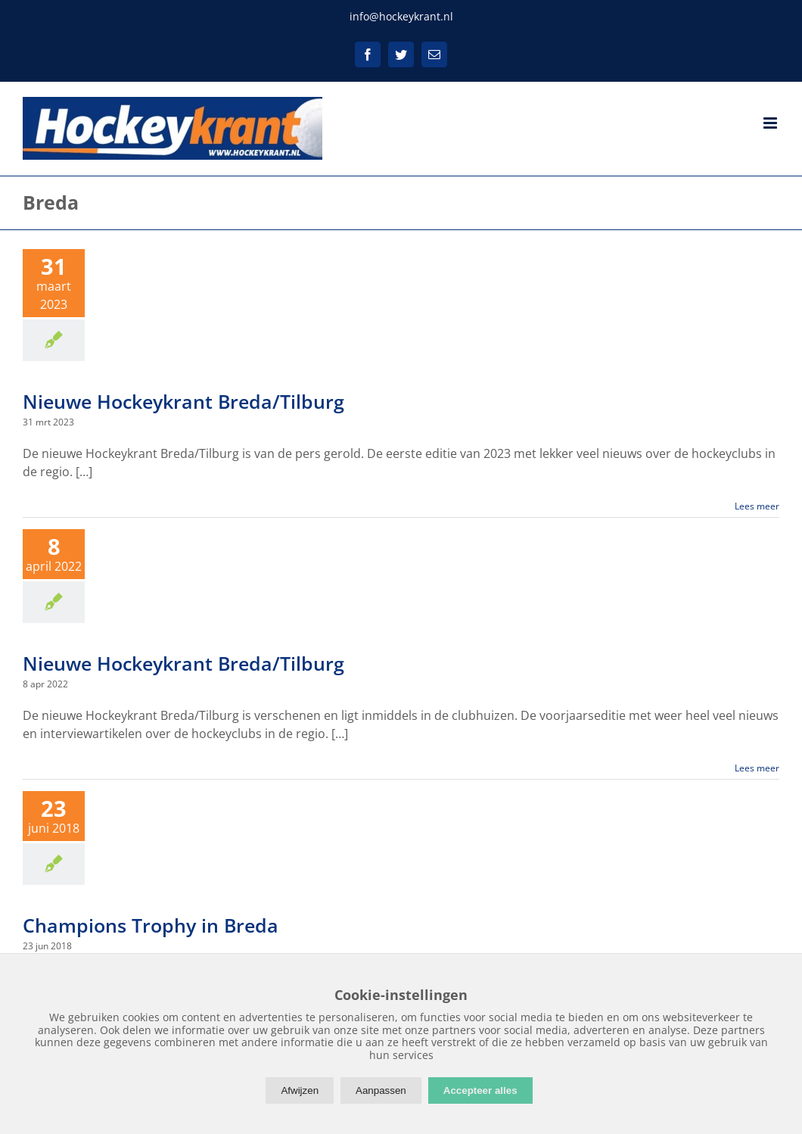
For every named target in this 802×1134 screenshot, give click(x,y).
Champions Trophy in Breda (150, 925)
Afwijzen (300, 1090)
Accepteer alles (480, 1090)
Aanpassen (381, 1090)
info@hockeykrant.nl (401, 16)
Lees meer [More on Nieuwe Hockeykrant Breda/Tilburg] (757, 506)
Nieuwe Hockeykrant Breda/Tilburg (183, 401)
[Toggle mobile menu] (771, 123)
